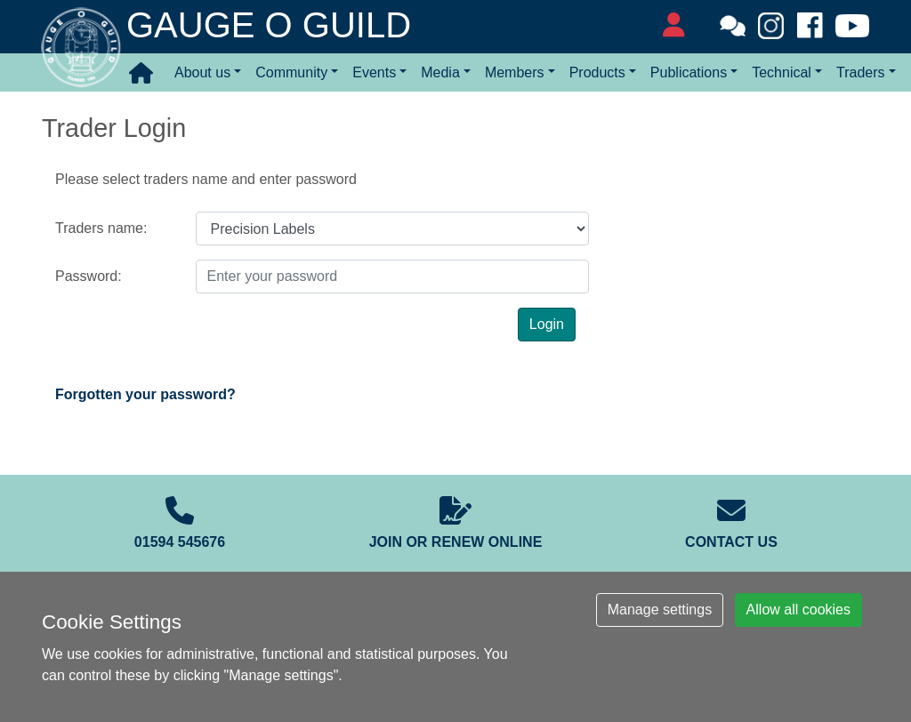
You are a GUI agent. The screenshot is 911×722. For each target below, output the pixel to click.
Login (546, 324)
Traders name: (101, 228)
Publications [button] (688, 72)
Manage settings (660, 609)
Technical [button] (781, 72)
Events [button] (374, 72)
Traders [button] (860, 72)
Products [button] (597, 72)
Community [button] (291, 72)
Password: (88, 276)
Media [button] (440, 72)
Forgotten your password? (145, 394)
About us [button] (202, 72)
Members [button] (514, 72)
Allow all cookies (798, 609)
